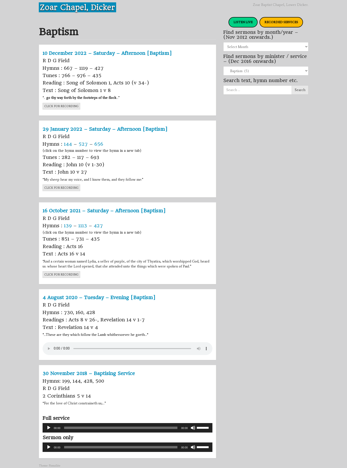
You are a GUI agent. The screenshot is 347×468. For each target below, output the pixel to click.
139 (68, 225)
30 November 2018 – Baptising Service (89, 373)
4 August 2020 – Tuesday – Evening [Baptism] (99, 297)
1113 (82, 225)
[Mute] (193, 427)
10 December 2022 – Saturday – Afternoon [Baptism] (107, 53)
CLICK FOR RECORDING (61, 106)
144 (68, 144)
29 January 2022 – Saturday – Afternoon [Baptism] (105, 129)
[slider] (120, 428)
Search (300, 90)
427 (98, 225)
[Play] (48, 427)
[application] (127, 428)
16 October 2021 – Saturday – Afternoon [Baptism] (104, 211)
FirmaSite (54, 465)
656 (98, 144)
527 (83, 144)
